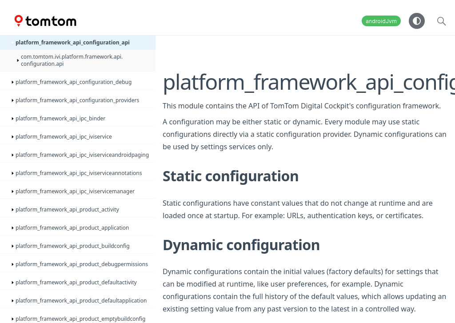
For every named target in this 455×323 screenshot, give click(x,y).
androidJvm (381, 21)
